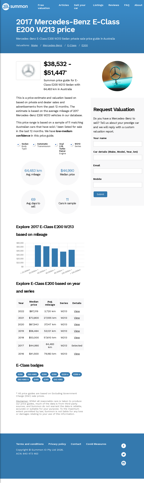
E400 (36, 379)
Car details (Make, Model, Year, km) (115, 151)
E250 (20, 374)
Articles (64, 5)
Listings (98, 5)
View (77, 311)
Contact (76, 443)
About (138, 5)
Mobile (97, 179)
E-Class (71, 45)
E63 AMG (32, 374)
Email (96, 165)
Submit (100, 194)
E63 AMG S (23, 379)
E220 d (65, 374)
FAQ (126, 5)
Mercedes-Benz (52, 45)
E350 (54, 374)
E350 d (77, 374)
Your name (100, 138)
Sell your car (80, 7)
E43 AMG (58, 379)
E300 (46, 379)
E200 (85, 45)
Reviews (114, 5)
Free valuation (44, 7)
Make (34, 45)
